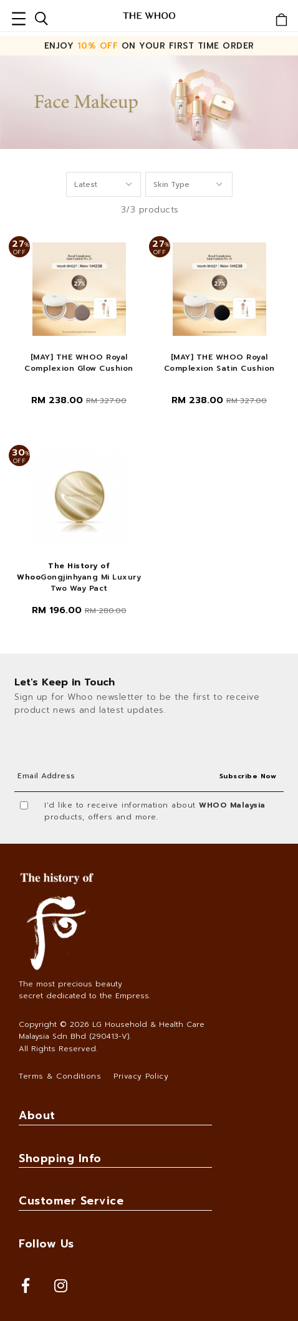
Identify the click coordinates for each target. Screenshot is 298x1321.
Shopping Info (60, 1158)
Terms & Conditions (60, 1076)
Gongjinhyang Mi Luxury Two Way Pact (79, 577)
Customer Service (71, 1201)
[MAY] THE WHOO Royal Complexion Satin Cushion (219, 362)
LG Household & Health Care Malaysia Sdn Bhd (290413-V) (111, 1030)
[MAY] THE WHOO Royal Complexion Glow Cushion (78, 362)
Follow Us (46, 1244)
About (37, 1115)
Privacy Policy (140, 1076)
